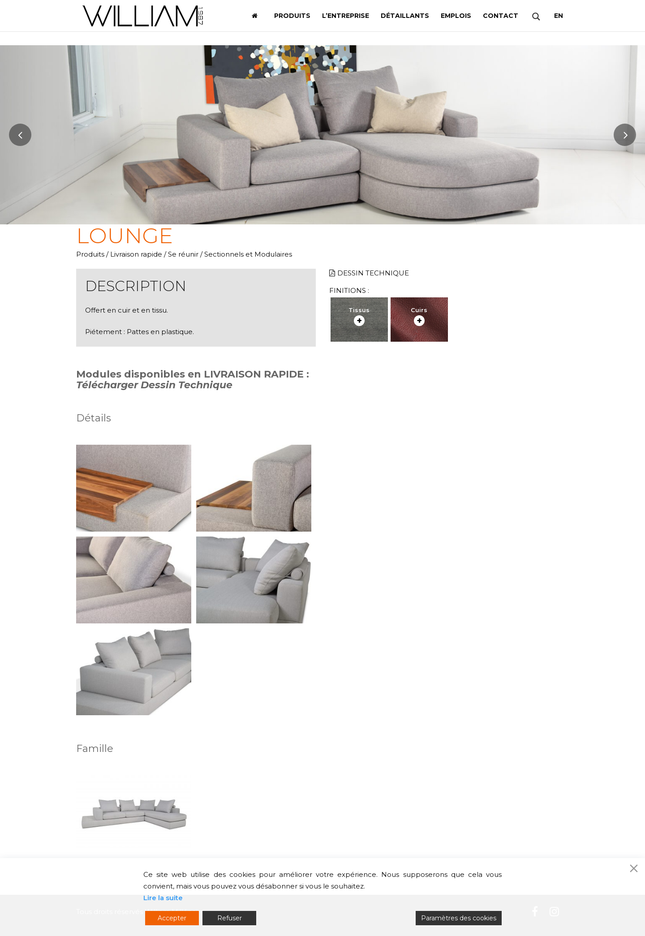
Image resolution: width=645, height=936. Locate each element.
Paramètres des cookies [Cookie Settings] (458, 918)
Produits (90, 254)
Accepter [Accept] (172, 918)
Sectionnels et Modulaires (248, 254)
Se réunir (183, 254)
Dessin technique (369, 273)
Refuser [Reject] (229, 918)
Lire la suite (163, 897)
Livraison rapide (136, 254)
